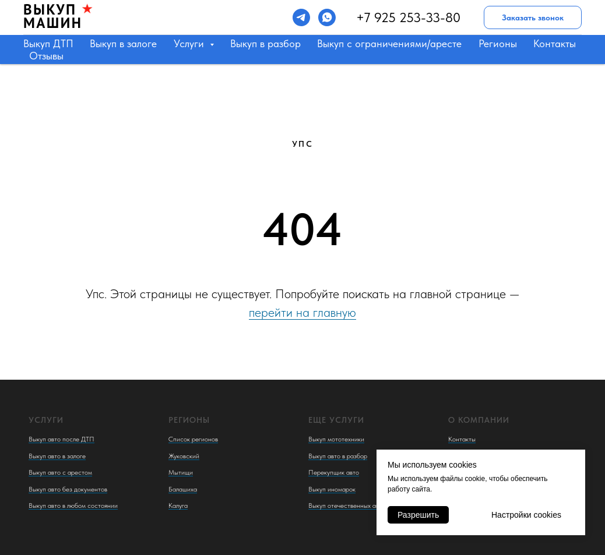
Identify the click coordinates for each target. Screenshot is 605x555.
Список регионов (193, 439)
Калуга (178, 505)
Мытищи (180, 472)
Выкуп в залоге (123, 43)
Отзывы (46, 56)
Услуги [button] (190, 43)
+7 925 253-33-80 (408, 17)
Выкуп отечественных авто (346, 505)
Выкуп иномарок (332, 489)
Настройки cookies (526, 514)
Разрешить (418, 514)
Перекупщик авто (333, 472)
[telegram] (301, 17)
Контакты (554, 43)
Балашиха (182, 489)
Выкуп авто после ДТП (61, 439)
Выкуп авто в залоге (57, 456)
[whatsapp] (327, 17)
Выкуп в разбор (265, 43)
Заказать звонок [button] (533, 17)
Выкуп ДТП (48, 43)
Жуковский (183, 456)
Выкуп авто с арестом (60, 472)
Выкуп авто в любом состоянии (73, 505)
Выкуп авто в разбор (337, 456)
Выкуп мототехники (336, 439)
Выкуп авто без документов (68, 489)
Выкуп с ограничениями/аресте (389, 43)
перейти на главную (302, 312)
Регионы (498, 43)
